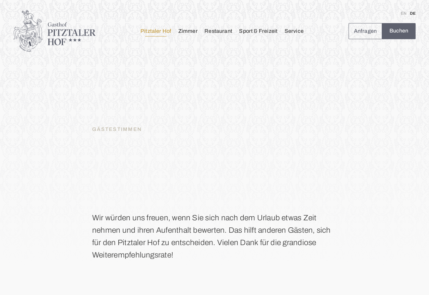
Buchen (399, 30)
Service (294, 31)
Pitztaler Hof (155, 31)
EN (404, 13)
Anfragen (365, 31)
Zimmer (188, 31)
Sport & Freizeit (258, 31)
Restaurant (218, 31)
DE (413, 13)
